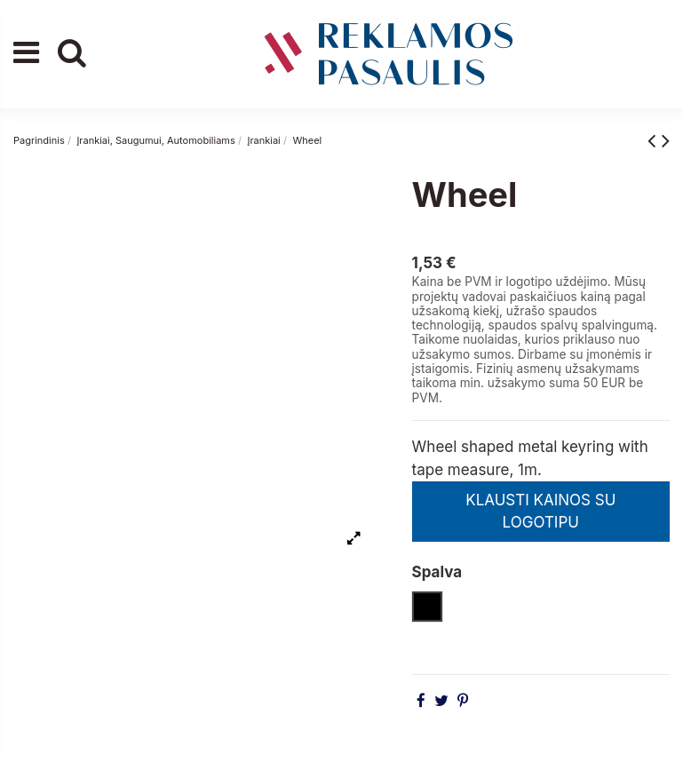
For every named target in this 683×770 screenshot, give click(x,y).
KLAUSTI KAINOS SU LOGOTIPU (540, 511)
